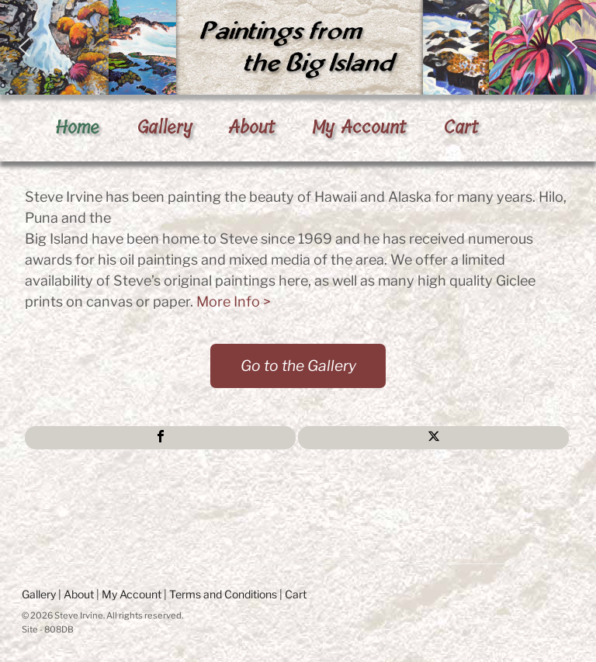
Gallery (164, 127)
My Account (359, 127)
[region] (298, 47)
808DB (59, 629)
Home (77, 127)
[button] (298, 47)
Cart (461, 127)
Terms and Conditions (223, 594)
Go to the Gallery (298, 365)
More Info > (233, 301)
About (252, 127)
